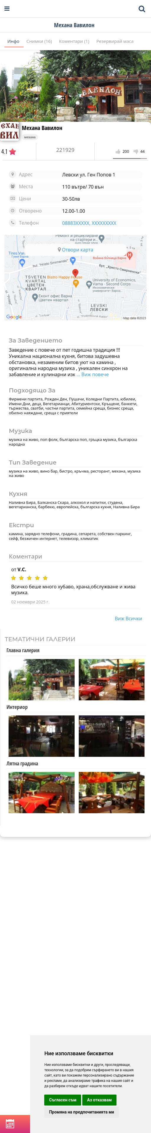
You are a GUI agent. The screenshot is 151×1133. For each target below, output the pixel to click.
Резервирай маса (115, 41)
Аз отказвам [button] (99, 1100)
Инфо (14, 41)
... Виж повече (92, 374)
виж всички (128, 618)
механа (30, 137)
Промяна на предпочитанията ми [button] (81, 1112)
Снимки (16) (40, 41)
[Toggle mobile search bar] (142, 9)
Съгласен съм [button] (62, 1100)
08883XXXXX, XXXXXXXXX (89, 223)
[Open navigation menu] (6, 8)
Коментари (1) (74, 41)
